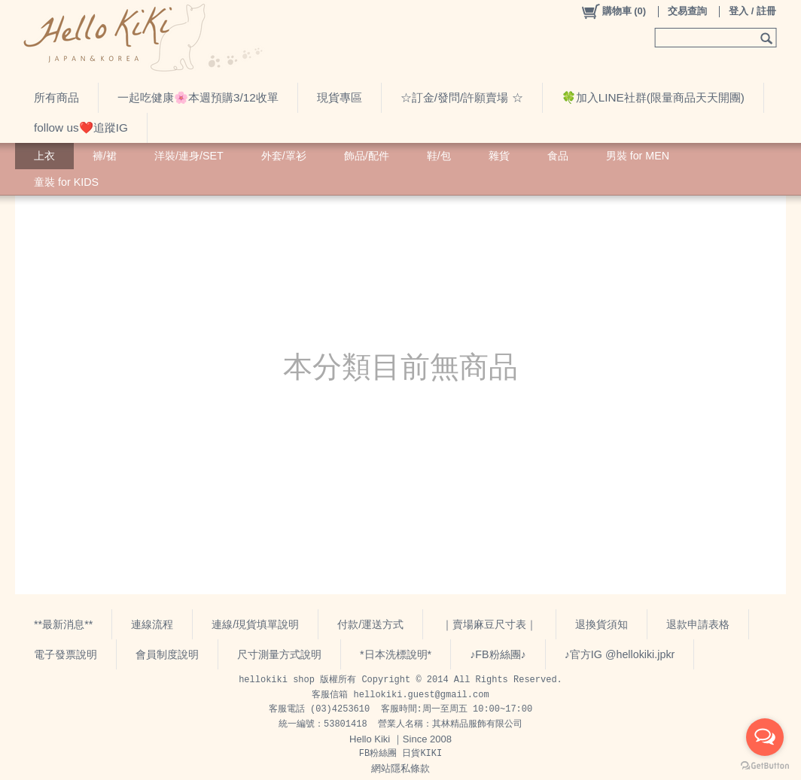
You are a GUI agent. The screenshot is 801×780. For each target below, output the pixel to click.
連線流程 (152, 624)
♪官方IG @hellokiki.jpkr (620, 654)
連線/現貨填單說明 (255, 624)
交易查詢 (687, 11)
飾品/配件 (366, 156)
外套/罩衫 (283, 156)
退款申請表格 (697, 624)
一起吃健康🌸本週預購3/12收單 (198, 97)
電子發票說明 (65, 654)
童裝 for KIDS (66, 182)
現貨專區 (339, 97)
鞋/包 (439, 156)
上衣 (44, 156)
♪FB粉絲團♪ (498, 654)
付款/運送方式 (370, 624)
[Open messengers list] (765, 737)
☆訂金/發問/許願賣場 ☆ (461, 97)
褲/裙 (105, 156)
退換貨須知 (601, 624)
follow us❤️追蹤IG (81, 127)
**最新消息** (63, 624)
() (613, 11)
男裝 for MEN (637, 156)
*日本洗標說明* (395, 654)
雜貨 (499, 156)
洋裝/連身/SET (189, 156)
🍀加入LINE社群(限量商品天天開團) (653, 97)
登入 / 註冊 (752, 11)
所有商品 (56, 97)
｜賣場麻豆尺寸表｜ (489, 624)
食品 (557, 156)
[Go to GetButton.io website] (765, 765)
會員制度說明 (167, 654)
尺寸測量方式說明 (279, 654)
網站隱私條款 (400, 768)
